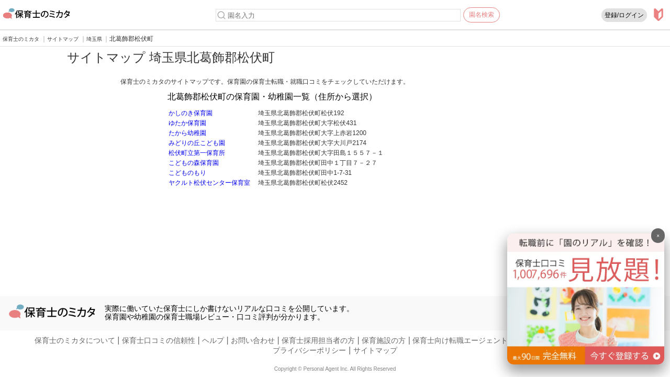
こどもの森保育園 (194, 163)
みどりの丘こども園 (197, 143)
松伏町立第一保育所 (197, 153)
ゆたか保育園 (187, 123)
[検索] (221, 15)
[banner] (585, 361)
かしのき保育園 (191, 113)
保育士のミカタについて (75, 340)
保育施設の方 (384, 340)
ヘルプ (213, 340)
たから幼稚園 (187, 133)
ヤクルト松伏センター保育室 (209, 182)
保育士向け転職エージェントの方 (467, 340)
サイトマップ (375, 350)
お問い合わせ (253, 340)
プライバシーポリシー (309, 350)
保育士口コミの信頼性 (158, 340)
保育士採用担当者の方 (318, 340)
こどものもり (187, 172)
